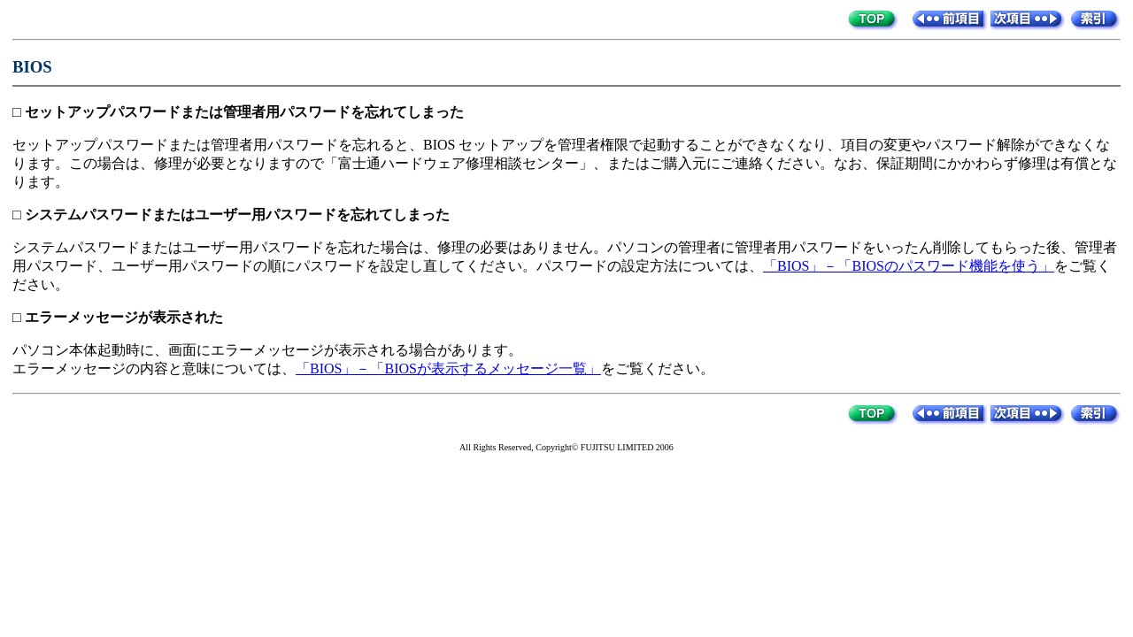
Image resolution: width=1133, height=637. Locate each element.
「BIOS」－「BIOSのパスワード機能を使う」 (908, 265)
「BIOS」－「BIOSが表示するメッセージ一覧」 (448, 368)
